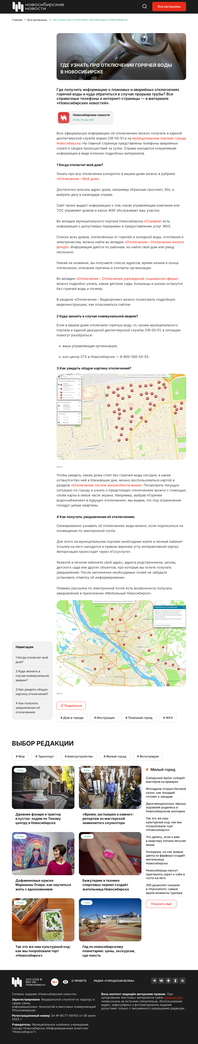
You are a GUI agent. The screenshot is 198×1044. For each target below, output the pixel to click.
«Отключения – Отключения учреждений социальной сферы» (127, 279)
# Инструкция (104, 718)
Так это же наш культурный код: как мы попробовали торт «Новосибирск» (164, 824)
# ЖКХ (168, 718)
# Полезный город (138, 718)
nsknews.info (173, 997)
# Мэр (20, 756)
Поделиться (71, 705)
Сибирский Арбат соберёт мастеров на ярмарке (165, 780)
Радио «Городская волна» (114, 980)
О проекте (78, 980)
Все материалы (169, 6)
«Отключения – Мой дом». (78, 179)
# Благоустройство (79, 756)
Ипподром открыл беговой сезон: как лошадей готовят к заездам (166, 792)
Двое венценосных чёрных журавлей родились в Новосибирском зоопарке (166, 807)
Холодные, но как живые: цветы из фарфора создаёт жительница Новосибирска (165, 857)
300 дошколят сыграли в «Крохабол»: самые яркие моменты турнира (164, 889)
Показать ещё (161, 904)
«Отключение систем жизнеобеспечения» (106, 485)
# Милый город (115, 756)
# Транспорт (45, 756)
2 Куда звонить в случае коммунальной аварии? (32, 675)
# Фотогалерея (148, 756)
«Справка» (153, 221)
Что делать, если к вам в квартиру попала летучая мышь (166, 841)
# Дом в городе (71, 718)
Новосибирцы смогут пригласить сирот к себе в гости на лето (165, 874)
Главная (17, 19)
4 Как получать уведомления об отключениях (28, 707)
